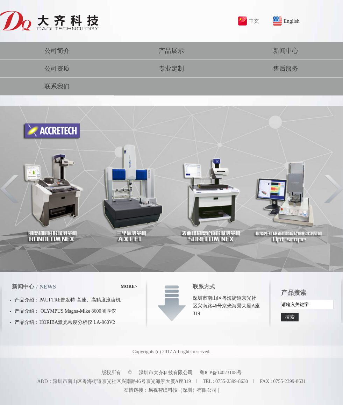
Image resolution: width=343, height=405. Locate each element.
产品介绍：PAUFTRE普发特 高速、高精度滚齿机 (67, 300)
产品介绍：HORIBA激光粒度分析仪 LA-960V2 (65, 322)
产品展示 (171, 50)
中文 (254, 21)
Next (333, 189)
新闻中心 (285, 50)
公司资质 (57, 68)
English (292, 21)
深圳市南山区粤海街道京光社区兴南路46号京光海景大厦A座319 (226, 306)
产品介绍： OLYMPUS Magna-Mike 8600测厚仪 (65, 311)
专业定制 (171, 68)
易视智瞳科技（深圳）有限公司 (182, 390)
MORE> (129, 286)
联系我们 (57, 86)
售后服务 (285, 68)
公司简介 (57, 50)
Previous (9, 189)
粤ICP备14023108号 (221, 372)
